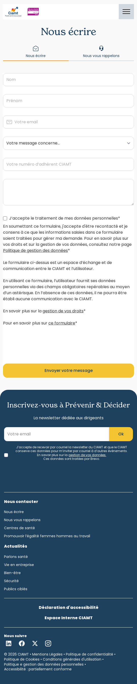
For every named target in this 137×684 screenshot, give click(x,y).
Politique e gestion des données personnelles (44, 664)
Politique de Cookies (22, 659)
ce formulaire (61, 323)
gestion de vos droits (63, 311)
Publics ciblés (15, 588)
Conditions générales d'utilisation (72, 659)
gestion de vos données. (87, 455)
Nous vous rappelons (22, 519)
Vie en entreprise (19, 564)
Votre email (26, 122)
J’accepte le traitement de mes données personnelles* (64, 218)
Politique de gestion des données (35, 250)
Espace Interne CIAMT (69, 618)
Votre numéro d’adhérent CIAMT (39, 164)
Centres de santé (19, 527)
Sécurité (11, 580)
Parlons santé (16, 556)
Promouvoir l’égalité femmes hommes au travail (47, 536)
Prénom (14, 101)
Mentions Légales (47, 654)
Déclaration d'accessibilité (69, 607)
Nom (11, 79)
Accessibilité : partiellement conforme (38, 669)
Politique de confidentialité (89, 654)
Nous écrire (14, 511)
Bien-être (12, 572)
